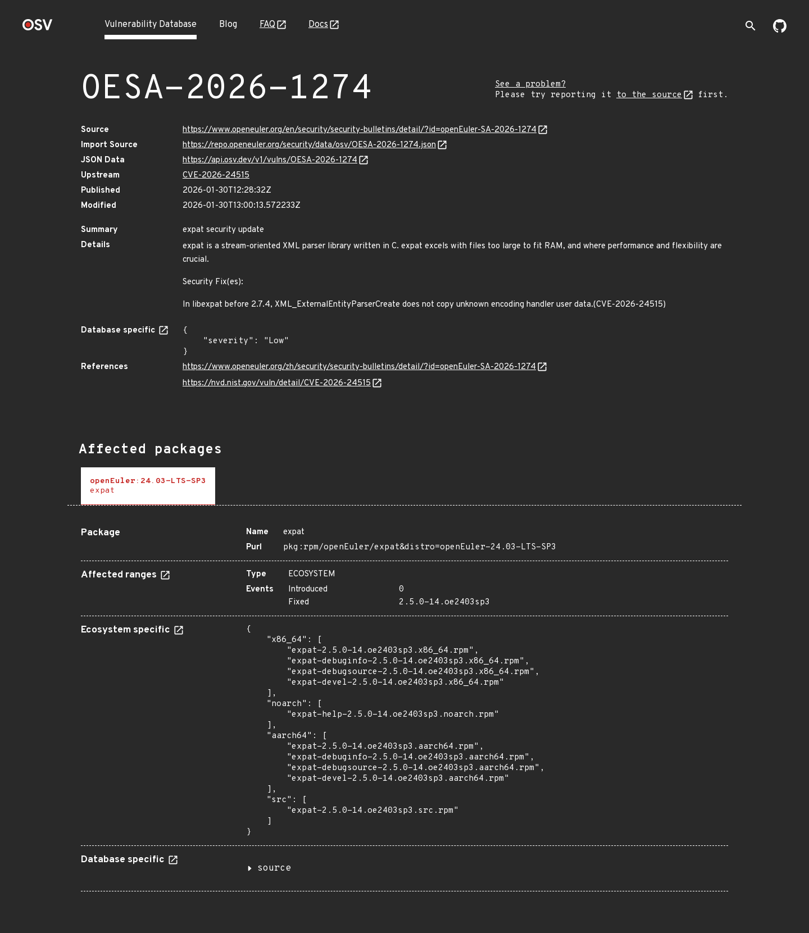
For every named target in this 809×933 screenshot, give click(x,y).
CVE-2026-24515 (216, 175)
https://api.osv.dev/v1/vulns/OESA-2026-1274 (270, 160)
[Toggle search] (750, 26)
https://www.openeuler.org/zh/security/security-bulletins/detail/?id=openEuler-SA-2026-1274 (359, 367)
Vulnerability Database (150, 24)
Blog (228, 24)
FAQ (267, 24)
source (274, 868)
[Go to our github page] (780, 30)
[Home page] (37, 28)
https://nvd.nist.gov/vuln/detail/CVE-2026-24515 (277, 383)
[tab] (148, 486)
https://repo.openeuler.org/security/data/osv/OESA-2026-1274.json (309, 145)
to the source (649, 95)
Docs (318, 24)
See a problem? (530, 84)
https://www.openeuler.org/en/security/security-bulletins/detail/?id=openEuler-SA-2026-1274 (360, 130)
